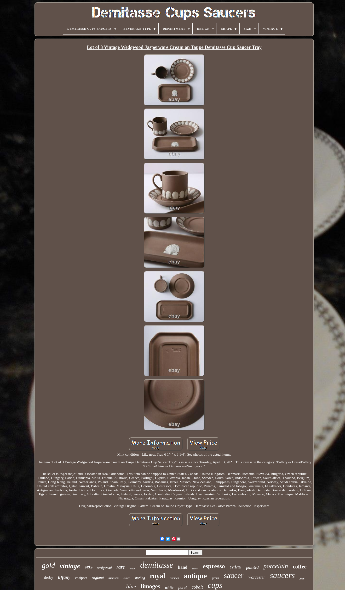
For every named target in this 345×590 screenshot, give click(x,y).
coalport (81, 578)
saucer (233, 575)
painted (252, 567)
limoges (150, 586)
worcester (256, 577)
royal (157, 576)
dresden (174, 578)
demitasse (156, 565)
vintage (70, 566)
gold (48, 565)
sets (89, 567)
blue (131, 586)
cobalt (197, 587)
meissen (114, 578)
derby (48, 577)
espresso (214, 566)
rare (120, 567)
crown (195, 568)
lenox (132, 568)
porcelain (276, 566)
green (215, 578)
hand (182, 567)
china (236, 567)
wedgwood (104, 568)
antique (195, 576)
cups (215, 585)
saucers (282, 575)
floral (182, 587)
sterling (140, 578)
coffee (299, 567)
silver (126, 578)
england (98, 578)
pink (301, 578)
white (169, 587)
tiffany (64, 577)
